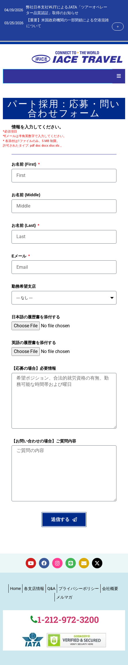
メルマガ (64, 597)
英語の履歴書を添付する (34, 342)
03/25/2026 (13, 22)
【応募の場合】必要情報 (34, 368)
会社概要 (110, 588)
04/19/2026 (13, 9)
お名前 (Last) (24, 225)
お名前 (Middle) (26, 195)
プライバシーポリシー (79, 588)
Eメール (19, 256)
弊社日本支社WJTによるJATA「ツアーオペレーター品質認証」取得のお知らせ (66, 9)
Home (15, 588)
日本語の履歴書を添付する (36, 317)
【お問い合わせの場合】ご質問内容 (44, 441)
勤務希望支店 (24, 286)
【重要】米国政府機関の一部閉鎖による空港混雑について (67, 22)
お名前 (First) (24, 164)
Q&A (51, 588)
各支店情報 (34, 588)
